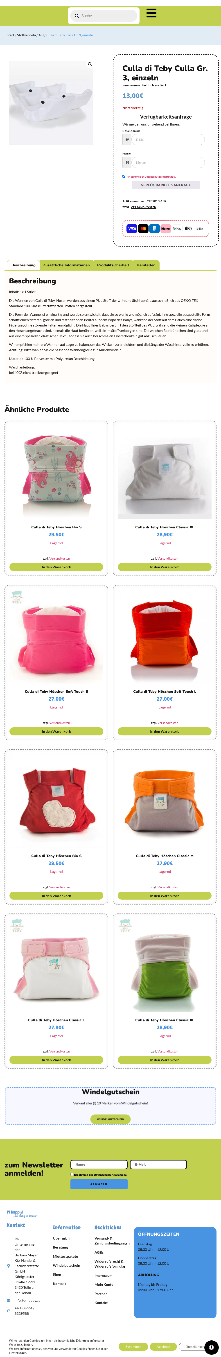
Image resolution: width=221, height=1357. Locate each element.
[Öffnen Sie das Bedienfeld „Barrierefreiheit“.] (211, 1347)
